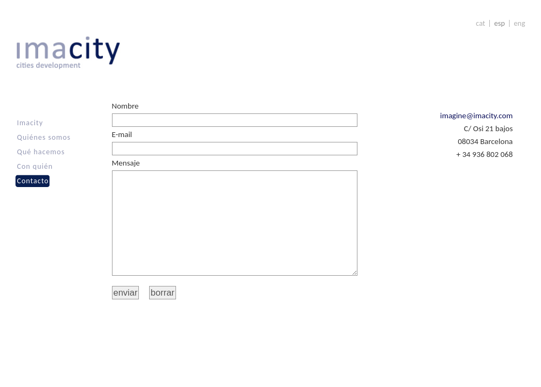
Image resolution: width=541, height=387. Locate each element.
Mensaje (126, 163)
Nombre (125, 106)
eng (519, 23)
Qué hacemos (41, 151)
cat (480, 23)
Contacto (33, 180)
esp (499, 23)
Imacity (30, 122)
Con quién (35, 166)
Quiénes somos (44, 137)
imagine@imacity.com (476, 115)
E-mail (122, 134)
